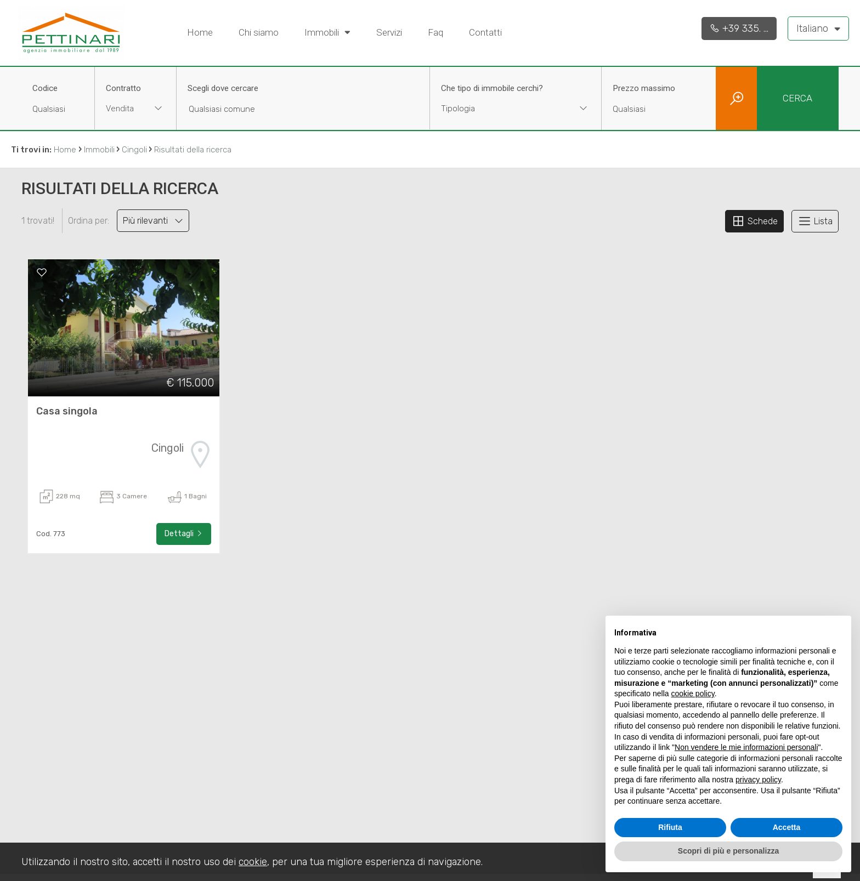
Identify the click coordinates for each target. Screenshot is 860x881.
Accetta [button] (787, 827)
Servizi (389, 32)
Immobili (327, 32)
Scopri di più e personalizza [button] (728, 850)
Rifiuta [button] (670, 827)
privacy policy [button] (758, 779)
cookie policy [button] (693, 693)
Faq (435, 32)
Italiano (818, 28)
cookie (253, 862)
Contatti (485, 32)
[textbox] (500, 108)
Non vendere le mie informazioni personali (746, 747)
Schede (754, 221)
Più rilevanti (153, 220)
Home (200, 32)
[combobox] (135, 110)
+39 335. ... (739, 28)
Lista (815, 221)
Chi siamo (259, 32)
